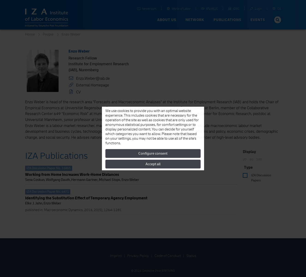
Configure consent (152, 153)
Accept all (153, 164)
